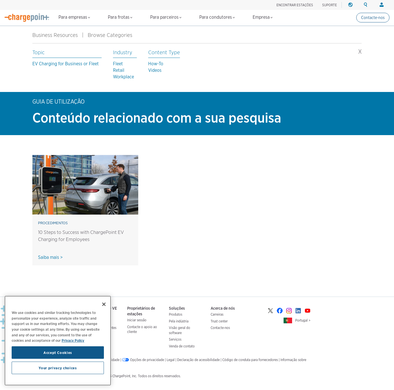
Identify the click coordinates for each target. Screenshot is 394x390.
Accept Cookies (57, 352)
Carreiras (217, 314)
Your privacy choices (58, 368)
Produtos (175, 314)
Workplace (123, 76)
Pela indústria (178, 321)
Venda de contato (182, 346)
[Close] (104, 304)
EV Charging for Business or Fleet (65, 63)
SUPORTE (329, 5)
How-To (155, 63)
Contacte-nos (373, 17)
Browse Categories (113, 35)
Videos (155, 70)
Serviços (175, 339)
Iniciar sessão (136, 320)
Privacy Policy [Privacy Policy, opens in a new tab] (73, 340)
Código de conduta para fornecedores (250, 360)
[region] (58, 340)
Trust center (219, 321)
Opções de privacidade (147, 360)
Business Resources (55, 35)
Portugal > (303, 320)
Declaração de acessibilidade (198, 360)
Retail (118, 70)
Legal (171, 360)
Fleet (118, 63)
